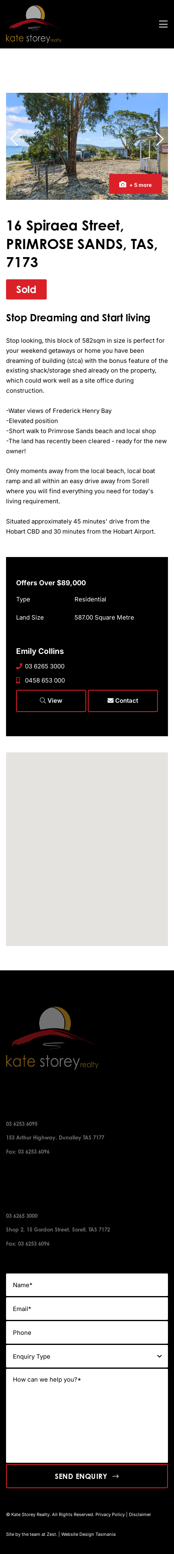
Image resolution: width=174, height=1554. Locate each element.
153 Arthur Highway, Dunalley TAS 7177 (55, 1137)
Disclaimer (140, 1514)
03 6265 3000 (40, 666)
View (51, 700)
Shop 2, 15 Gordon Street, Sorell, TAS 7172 (58, 1229)
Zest (51, 1534)
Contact (123, 700)
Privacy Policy (110, 1514)
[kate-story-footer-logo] (34, 8)
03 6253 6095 (21, 1123)
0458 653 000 (40, 680)
